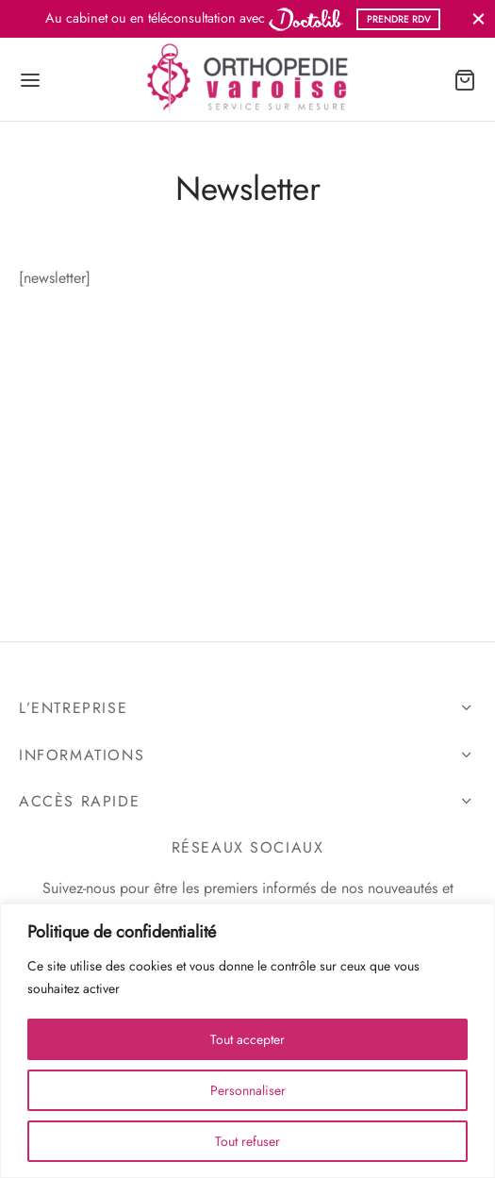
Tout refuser (247, 1141)
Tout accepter (247, 1039)
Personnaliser (248, 1090)
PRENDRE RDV (399, 19)
